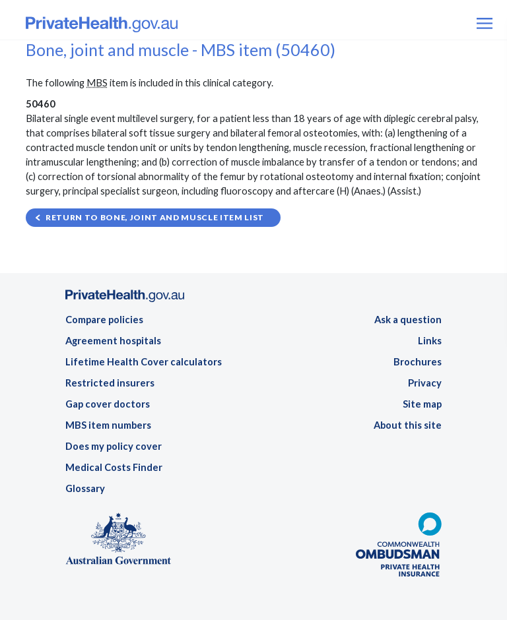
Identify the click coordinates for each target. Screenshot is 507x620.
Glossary (85, 488)
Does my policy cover (113, 446)
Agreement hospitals (113, 340)
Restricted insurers (109, 382)
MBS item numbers (108, 425)
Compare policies (104, 319)
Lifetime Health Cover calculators (143, 361)
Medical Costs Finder (113, 467)
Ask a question (408, 319)
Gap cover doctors (107, 404)
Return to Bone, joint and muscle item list (155, 217)
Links (430, 340)
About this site (408, 425)
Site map (422, 404)
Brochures (417, 361)
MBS (97, 82)
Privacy (425, 382)
